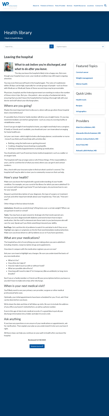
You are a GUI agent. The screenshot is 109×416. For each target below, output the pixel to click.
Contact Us (99, 5)
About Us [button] (36, 5)
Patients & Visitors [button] (47, 5)
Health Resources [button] (80, 5)
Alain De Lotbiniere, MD (85, 127)
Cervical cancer (82, 72)
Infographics (81, 111)
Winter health (81, 84)
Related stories (37, 346)
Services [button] (70, 5)
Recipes (79, 106)
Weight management (84, 78)
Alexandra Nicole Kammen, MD (88, 133)
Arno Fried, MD (82, 145)
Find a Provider (61, 5)
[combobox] (80, 46)
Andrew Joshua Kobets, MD (87, 139)
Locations (91, 5)
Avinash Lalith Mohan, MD (86, 150)
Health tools (81, 100)
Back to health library (13, 38)
